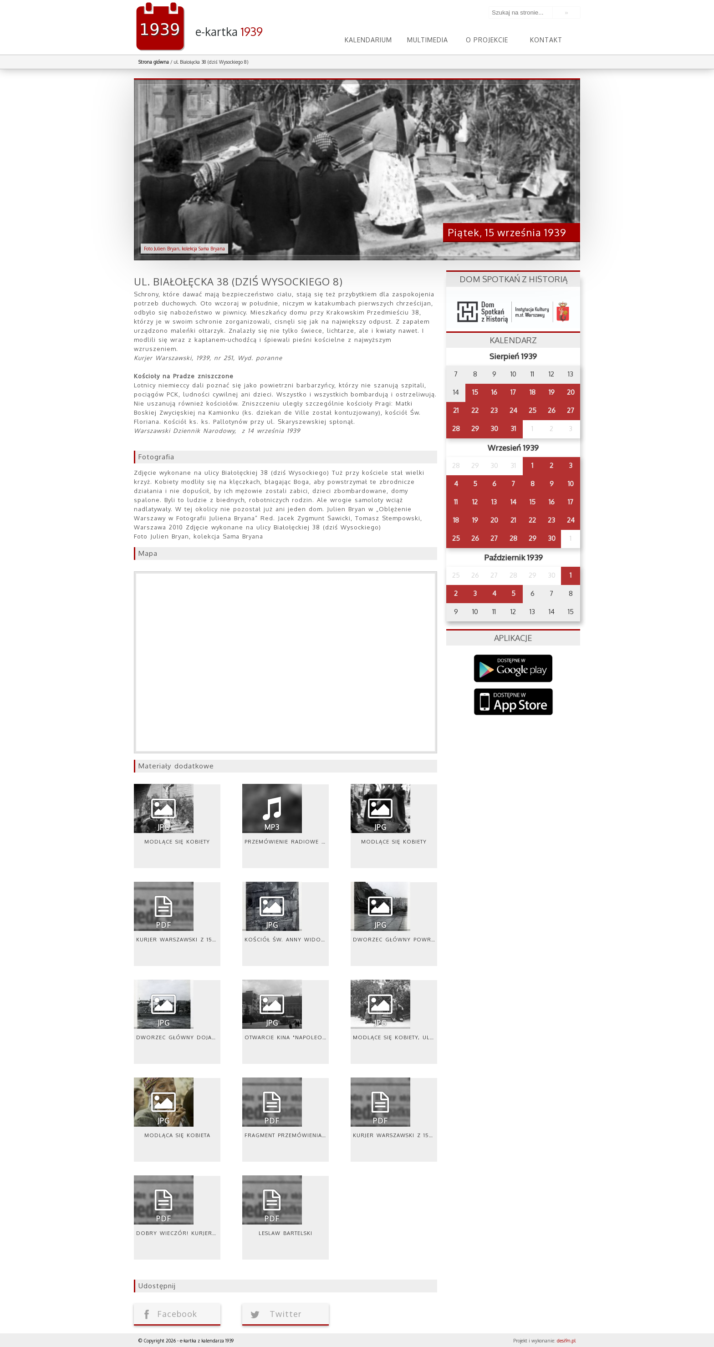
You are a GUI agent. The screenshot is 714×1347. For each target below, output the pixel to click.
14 (513, 502)
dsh (513, 309)
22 (475, 410)
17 (513, 392)
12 (475, 502)
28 (456, 428)
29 (475, 428)
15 (475, 392)
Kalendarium (368, 40)
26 (552, 410)
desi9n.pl (566, 1340)
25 (532, 410)
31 (513, 428)
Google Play (513, 668)
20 (571, 392)
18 (533, 392)
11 (456, 502)
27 (570, 410)
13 (494, 502)
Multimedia (427, 40)
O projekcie (487, 40)
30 (494, 428)
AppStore (513, 702)
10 (571, 483)
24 (513, 410)
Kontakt (546, 40)
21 (456, 410)
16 (494, 392)
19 (552, 392)
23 (494, 410)
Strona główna (153, 62)
